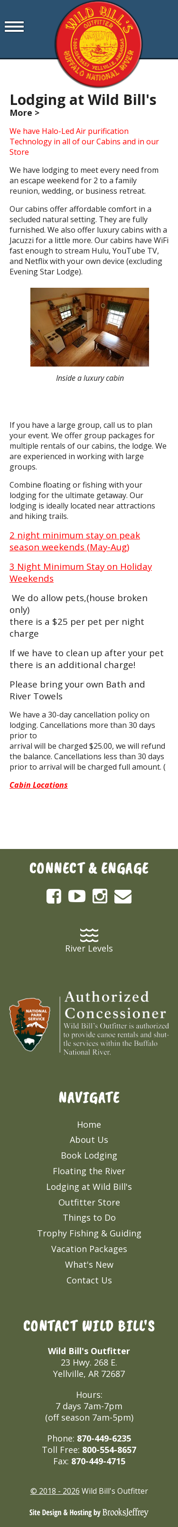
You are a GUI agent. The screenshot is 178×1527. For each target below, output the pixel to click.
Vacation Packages (89, 1248)
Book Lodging (89, 1155)
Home (89, 1124)
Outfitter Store (89, 1202)
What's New (89, 1264)
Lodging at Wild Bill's (89, 1186)
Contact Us (89, 1280)
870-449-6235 (104, 1438)
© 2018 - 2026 (55, 1491)
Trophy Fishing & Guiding (89, 1233)
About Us (89, 1139)
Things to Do (89, 1217)
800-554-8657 (109, 1449)
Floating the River (89, 1171)
